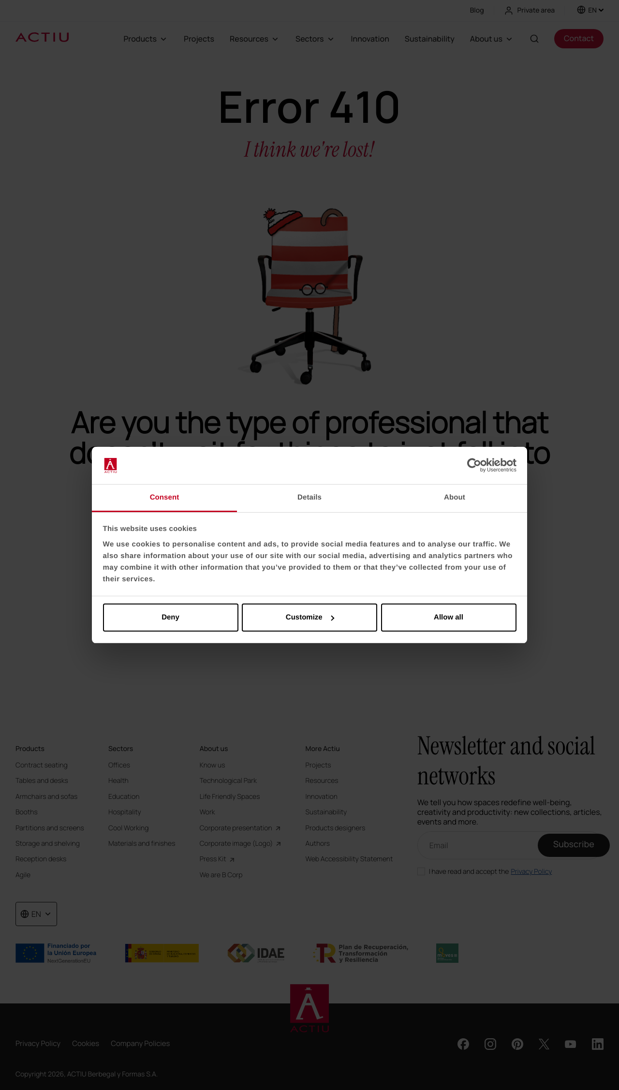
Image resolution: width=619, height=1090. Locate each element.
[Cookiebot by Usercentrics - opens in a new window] (474, 465)
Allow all (448, 617)
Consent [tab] (164, 497)
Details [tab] (309, 497)
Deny (170, 617)
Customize (310, 617)
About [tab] (454, 497)
